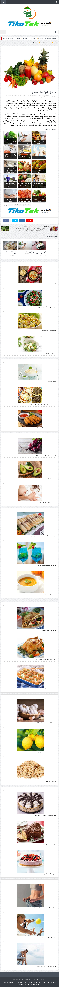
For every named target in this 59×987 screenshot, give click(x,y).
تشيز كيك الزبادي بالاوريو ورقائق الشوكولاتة (45, 815)
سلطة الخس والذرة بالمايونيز (49, 330)
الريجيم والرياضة (8, 982)
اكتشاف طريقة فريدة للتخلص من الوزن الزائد (45, 907)
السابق (24, 226)
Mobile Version (35, 984)
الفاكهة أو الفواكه (38, 95)
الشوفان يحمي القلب (51, 781)
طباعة (52, 97)
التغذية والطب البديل (20, 95)
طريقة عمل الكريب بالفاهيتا (49, 630)
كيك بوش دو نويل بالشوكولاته (49, 844)
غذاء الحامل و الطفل (34, 982)
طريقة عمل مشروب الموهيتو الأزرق (47, 565)
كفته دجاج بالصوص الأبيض (49, 688)
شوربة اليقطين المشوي (50, 594)
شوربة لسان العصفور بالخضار (49, 283)
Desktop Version (24, 984)
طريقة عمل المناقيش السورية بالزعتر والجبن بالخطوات (42, 404)
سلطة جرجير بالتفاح (51, 353)
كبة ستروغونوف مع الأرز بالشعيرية (46, 38)
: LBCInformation (37, 979)
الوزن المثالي (28, 252)
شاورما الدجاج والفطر (27, 38)
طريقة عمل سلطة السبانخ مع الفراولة (46, 307)
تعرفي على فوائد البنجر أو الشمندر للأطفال (45, 455)
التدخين (44, 95)
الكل (15, 95)
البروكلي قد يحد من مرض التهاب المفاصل (21, 229)
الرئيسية (53, 982)
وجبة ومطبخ (45, 982)
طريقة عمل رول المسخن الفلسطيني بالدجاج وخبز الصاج (42, 535)
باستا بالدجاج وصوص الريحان (9, 38)
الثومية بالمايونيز (52, 381)
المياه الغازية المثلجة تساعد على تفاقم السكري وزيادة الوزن (40, 229)
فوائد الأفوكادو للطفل (51, 478)
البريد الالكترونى (44, 97)
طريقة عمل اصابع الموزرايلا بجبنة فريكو (46, 427)
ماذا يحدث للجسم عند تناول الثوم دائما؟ (46, 722)
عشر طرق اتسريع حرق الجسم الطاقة (46, 937)
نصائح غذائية (31, 95)
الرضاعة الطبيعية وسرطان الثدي (48, 502)
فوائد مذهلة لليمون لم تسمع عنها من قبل (46, 752)
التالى (46, 226)
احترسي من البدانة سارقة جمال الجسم (46, 966)
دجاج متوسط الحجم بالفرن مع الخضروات (46, 659)
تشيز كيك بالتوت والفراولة (49, 874)
